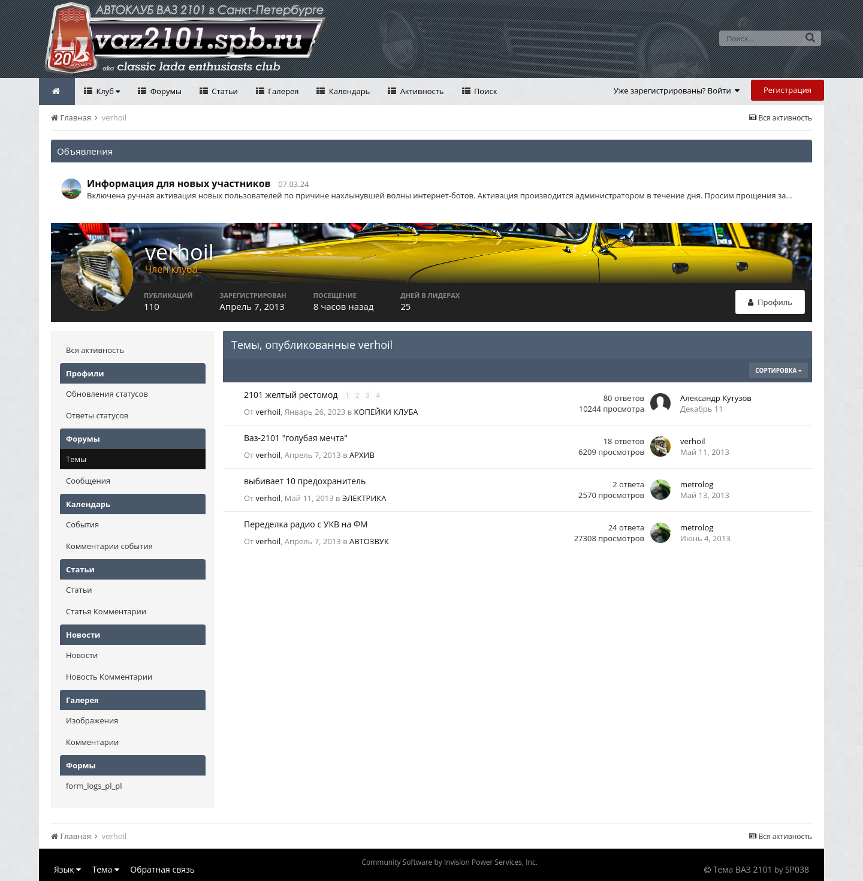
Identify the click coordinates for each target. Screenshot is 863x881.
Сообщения (88, 480)
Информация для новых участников (179, 183)
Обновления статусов (107, 393)
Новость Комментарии (109, 676)
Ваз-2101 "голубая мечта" (296, 437)
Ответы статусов (97, 415)
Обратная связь (162, 869)
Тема (105, 869)
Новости (82, 655)
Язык (67, 869)
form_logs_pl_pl (94, 785)
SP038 (797, 869)
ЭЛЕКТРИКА (364, 498)
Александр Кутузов (716, 398)
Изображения (92, 720)
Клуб (107, 91)
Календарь (348, 91)
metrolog (696, 484)
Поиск (484, 91)
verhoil (268, 411)
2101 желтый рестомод (292, 394)
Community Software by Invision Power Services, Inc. (449, 862)
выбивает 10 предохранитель (305, 481)
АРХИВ (362, 454)
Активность (420, 91)
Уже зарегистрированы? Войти (677, 90)
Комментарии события (109, 546)
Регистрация (787, 90)
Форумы (165, 91)
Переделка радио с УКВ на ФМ (306, 524)
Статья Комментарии (106, 611)
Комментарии (92, 742)
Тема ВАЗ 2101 (743, 869)
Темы (76, 459)
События (82, 524)
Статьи (224, 91)
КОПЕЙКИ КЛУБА (386, 411)
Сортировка (778, 370)
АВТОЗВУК (369, 541)
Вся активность (95, 350)
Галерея (282, 91)
